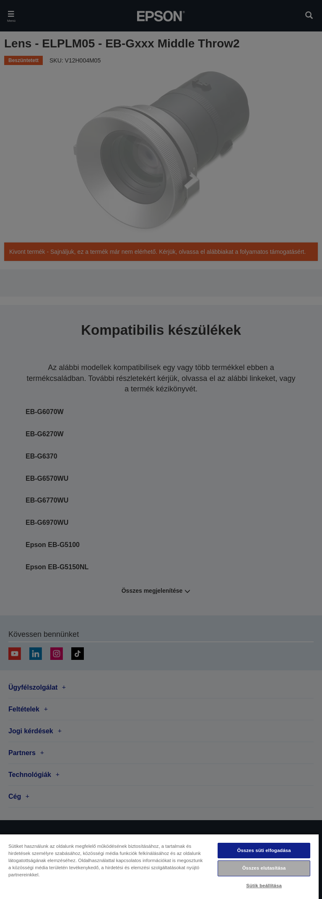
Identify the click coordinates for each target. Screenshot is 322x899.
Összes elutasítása (264, 867)
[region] (159, 866)
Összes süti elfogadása (264, 850)
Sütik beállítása (264, 885)
